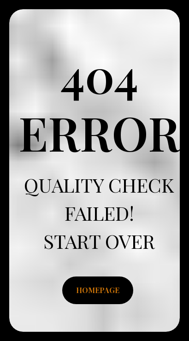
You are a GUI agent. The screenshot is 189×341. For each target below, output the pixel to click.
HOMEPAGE (97, 290)
